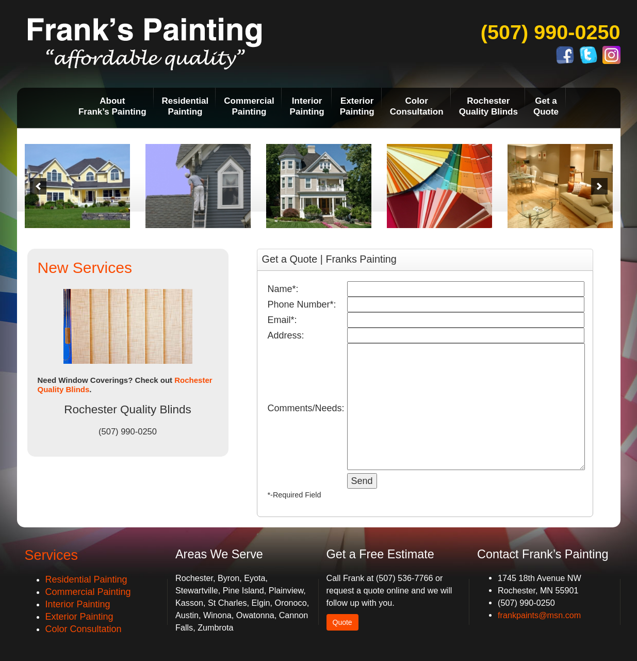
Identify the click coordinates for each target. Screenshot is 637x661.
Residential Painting (86, 579)
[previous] (38, 186)
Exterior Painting (79, 616)
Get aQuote (546, 106)
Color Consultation (83, 629)
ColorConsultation (417, 106)
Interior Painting (77, 604)
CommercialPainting (249, 106)
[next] (599, 186)
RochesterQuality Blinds (488, 106)
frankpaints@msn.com (539, 615)
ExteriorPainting (357, 106)
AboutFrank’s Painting (112, 106)
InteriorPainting (307, 106)
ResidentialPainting (185, 106)
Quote (342, 622)
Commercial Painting (88, 592)
